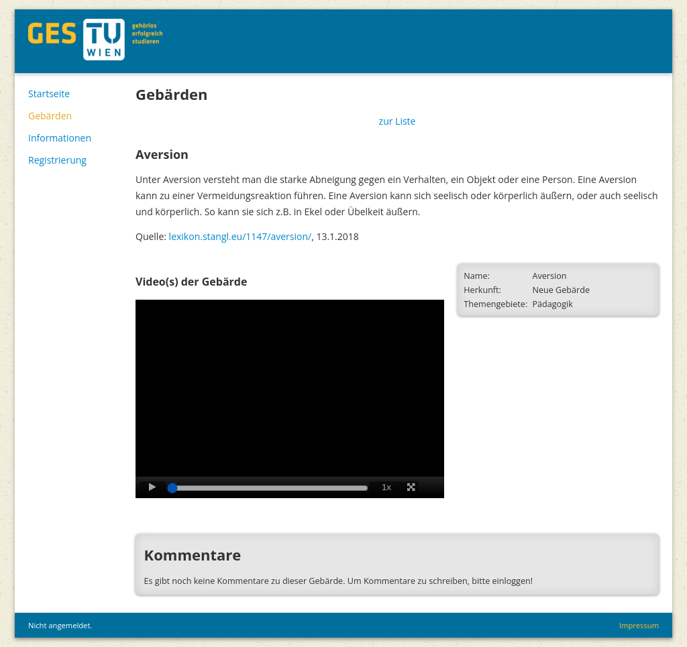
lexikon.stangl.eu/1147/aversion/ (240, 236)
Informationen (59, 137)
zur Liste (397, 121)
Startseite (49, 93)
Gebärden (50, 115)
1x (386, 487)
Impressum (639, 625)
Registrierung (57, 160)
